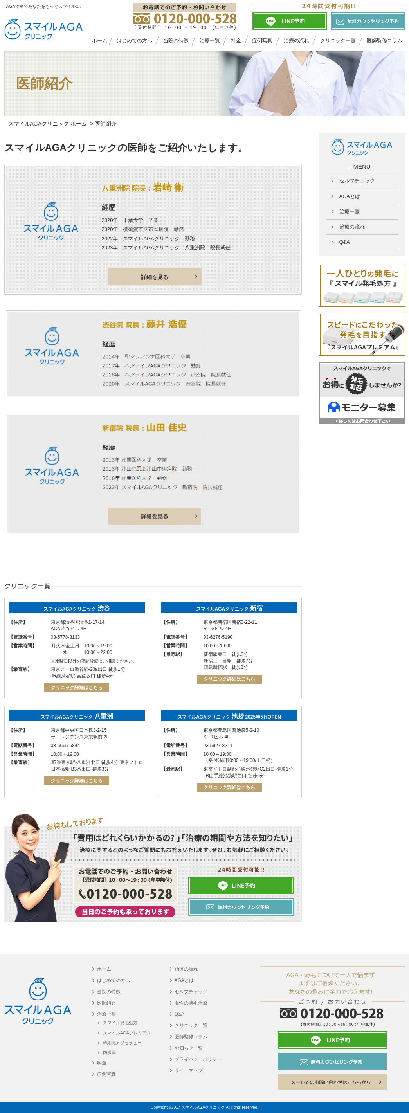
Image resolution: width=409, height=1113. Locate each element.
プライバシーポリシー (198, 1059)
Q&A (179, 1014)
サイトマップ (189, 1070)
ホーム (99, 40)
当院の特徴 (176, 40)
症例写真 (262, 40)
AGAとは (184, 980)
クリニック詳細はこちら (77, 687)
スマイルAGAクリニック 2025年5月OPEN (229, 717)
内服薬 (109, 1052)
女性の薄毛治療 (191, 1003)
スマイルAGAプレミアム (127, 1032)
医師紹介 (106, 1003)
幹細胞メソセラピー (122, 1042)
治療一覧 (210, 40)
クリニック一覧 (338, 40)
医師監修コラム (191, 1036)
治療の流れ (296, 40)
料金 (236, 40)
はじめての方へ (134, 40)
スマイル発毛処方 (120, 1022)
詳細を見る (154, 277)
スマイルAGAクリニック (76, 609)
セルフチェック (191, 991)
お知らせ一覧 (189, 1048)
